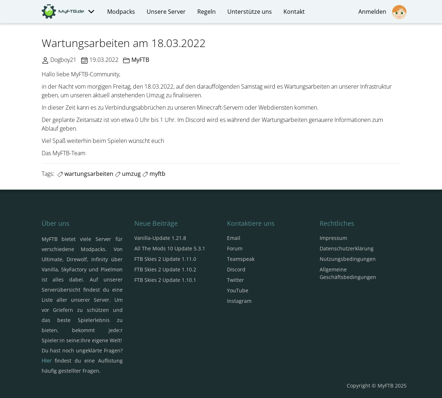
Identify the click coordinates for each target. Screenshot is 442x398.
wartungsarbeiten (85, 174)
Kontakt (294, 12)
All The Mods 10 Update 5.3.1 (169, 248)
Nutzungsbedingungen (348, 258)
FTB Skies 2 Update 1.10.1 (165, 279)
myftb (153, 174)
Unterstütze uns (249, 12)
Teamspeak (240, 258)
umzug (128, 174)
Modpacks (121, 12)
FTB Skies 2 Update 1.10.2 (165, 269)
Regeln (206, 12)
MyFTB (140, 60)
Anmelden (382, 12)
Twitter (235, 279)
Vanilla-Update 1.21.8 (160, 237)
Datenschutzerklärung (347, 248)
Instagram (239, 300)
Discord (236, 269)
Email (233, 237)
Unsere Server (166, 12)
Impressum (333, 237)
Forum (235, 248)
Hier (47, 360)
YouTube (237, 290)
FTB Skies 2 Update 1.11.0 (165, 258)
